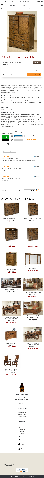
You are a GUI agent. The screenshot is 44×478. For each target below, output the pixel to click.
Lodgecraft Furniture (20, 476)
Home (2, 8)
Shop (37, 62)
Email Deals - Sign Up (8, 1)
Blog (22, 424)
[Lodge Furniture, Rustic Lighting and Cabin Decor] (12, 5)
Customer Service (25, 1)
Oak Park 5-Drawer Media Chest (11, 243)
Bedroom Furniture (16, 8)
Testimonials (22, 429)
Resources (22, 431)
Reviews (22, 433)
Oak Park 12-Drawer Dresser (11, 218)
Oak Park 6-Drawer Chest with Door (11, 268)
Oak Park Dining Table (11, 289)
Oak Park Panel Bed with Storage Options (33, 316)
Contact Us (22, 410)
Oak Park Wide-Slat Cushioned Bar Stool (33, 344)
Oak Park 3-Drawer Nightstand (33, 218)
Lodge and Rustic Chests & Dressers (29, 8)
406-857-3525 (22, 397)
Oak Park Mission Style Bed (33, 292)
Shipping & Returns (22, 412)
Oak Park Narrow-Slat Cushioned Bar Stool (11, 318)
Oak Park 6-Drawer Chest (32, 243)
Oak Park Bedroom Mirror (32, 266)
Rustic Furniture (8, 8)
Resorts (22, 418)
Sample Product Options (22, 414)
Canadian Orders (22, 416)
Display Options (19, 190)
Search (42, 5)
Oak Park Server (11, 343)
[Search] (31, 5)
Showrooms (22, 427)
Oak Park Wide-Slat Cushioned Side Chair (11, 370)
